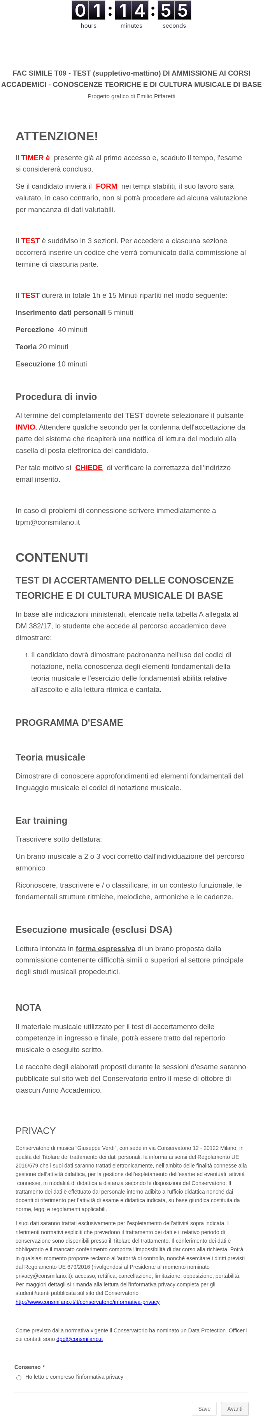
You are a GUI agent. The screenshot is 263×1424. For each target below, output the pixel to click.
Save (204, 1409)
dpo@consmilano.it (79, 1339)
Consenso (29, 1367)
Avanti (234, 1409)
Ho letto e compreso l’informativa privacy (74, 1377)
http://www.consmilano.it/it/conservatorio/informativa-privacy (88, 1302)
